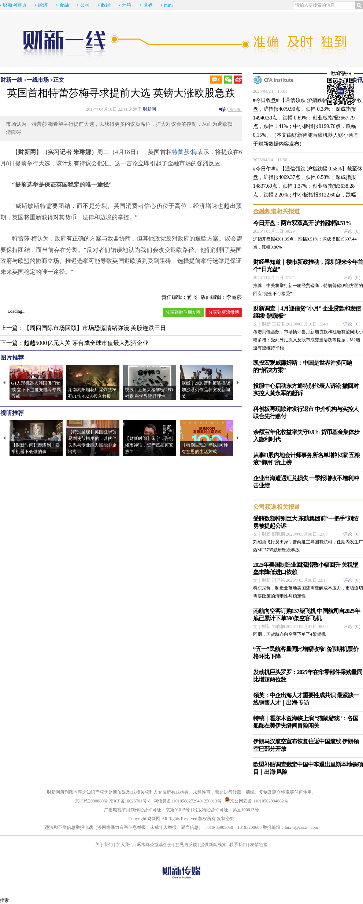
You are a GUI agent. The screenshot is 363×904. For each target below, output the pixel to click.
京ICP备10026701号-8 (130, 801)
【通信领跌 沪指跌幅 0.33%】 (313, 100)
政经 (106, 5)
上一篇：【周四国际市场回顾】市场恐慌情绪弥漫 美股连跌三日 (83, 328)
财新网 (149, 109)
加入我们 (125, 844)
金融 (64, 5)
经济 (43, 5)
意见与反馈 (186, 844)
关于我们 (104, 844)
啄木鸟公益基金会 (155, 844)
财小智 (345, 135)
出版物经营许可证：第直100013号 (226, 809)
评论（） (353, 231)
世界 (148, 5)
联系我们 (238, 844)
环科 (127, 5)
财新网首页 (15, 5)
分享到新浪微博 (223, 312)
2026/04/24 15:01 (270, 91)
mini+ (169, 5)
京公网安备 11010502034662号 (256, 801)
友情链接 (259, 844)
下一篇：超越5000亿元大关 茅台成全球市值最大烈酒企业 (74, 343)
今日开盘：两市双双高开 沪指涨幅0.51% (302, 223)
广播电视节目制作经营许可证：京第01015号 (147, 809)
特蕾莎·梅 (184, 152)
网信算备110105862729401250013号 (188, 801)
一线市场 (38, 80)
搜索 (4, 900)
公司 (85, 5)
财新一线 (11, 80)
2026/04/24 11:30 (270, 159)
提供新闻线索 (213, 844)
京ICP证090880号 (91, 801)
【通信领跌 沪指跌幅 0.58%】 (313, 169)
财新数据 (268, 144)
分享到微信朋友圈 (183, 312)
